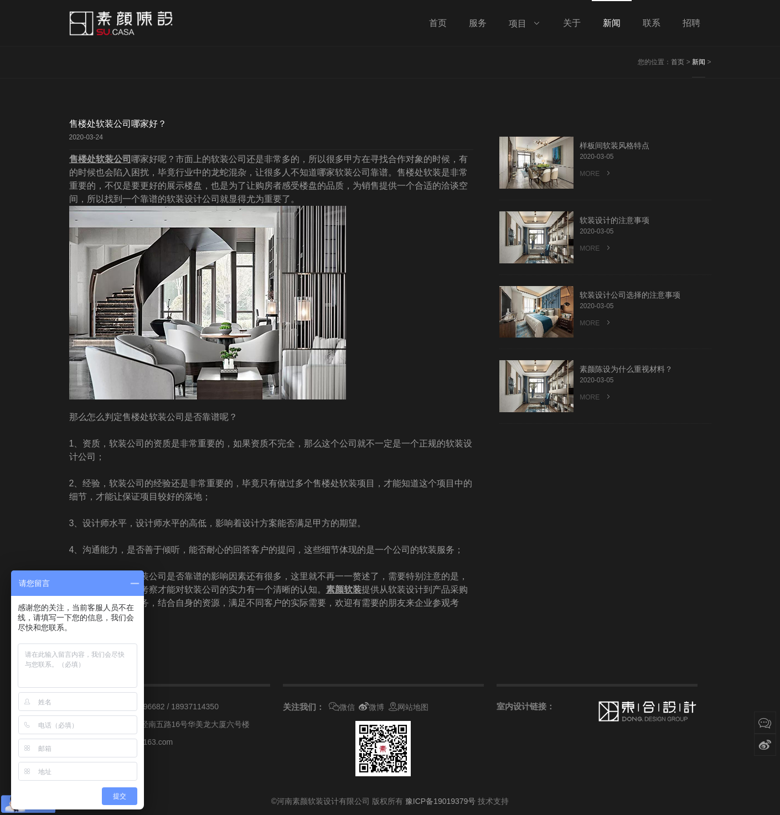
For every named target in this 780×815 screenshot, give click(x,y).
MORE (596, 173)
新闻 (698, 62)
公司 (122, 159)
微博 (371, 707)
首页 (677, 62)
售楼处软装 (91, 159)
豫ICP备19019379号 (440, 801)
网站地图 (408, 707)
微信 (342, 707)
